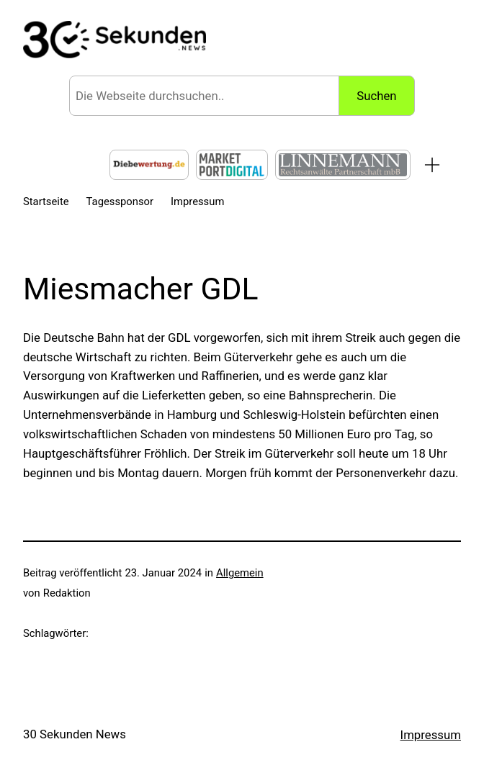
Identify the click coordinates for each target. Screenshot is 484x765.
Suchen (376, 96)
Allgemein (240, 572)
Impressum (430, 735)
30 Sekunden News (74, 734)
